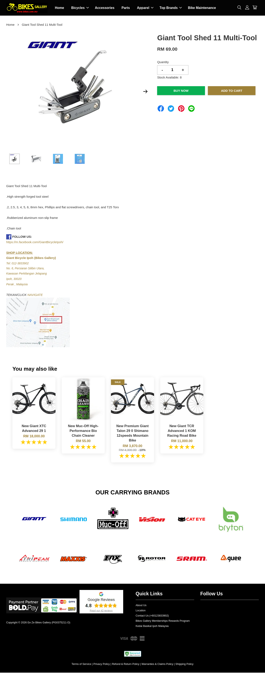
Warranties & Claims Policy (157, 664)
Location (141, 610)
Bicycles (80, 8)
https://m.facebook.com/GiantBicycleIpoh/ (34, 242)
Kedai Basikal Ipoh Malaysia (152, 626)
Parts (126, 8)
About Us (141, 605)
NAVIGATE (35, 295)
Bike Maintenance (202, 8)
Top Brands (171, 8)
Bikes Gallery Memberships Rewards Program (163, 621)
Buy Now (180, 91)
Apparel (145, 8)
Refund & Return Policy (126, 664)
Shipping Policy (184, 664)
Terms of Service (81, 664)
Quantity (163, 62)
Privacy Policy (101, 664)
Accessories (104, 8)
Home (59, 8)
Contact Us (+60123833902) (152, 616)
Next (145, 92)
